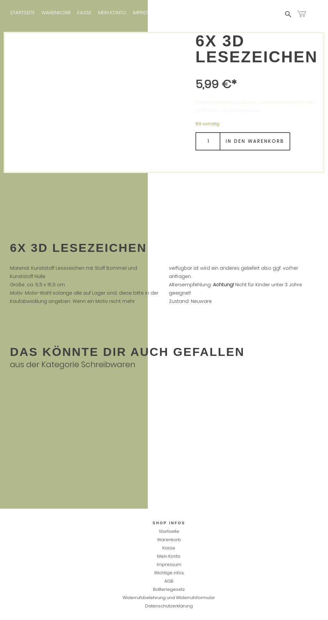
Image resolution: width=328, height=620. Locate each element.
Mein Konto (112, 12)
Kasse (84, 12)
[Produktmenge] (207, 141)
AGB (168, 581)
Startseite (22, 12)
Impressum (146, 12)
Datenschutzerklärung (169, 606)
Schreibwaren (108, 364)
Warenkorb (56, 12)
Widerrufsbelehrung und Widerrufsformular (169, 597)
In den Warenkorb (255, 141)
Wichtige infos (184, 12)
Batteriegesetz (169, 589)
